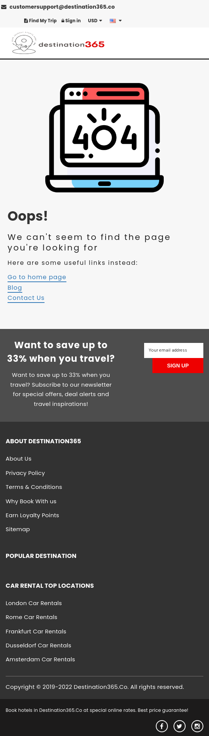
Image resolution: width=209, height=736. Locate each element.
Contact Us (26, 297)
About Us (18, 458)
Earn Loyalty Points (32, 515)
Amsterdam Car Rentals (40, 659)
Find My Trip (40, 21)
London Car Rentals (34, 603)
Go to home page (37, 277)
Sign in (71, 21)
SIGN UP (178, 366)
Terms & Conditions (34, 487)
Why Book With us (31, 501)
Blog (15, 287)
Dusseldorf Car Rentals (38, 645)
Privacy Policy (25, 473)
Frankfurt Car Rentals (36, 631)
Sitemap (18, 529)
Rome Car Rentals (31, 617)
